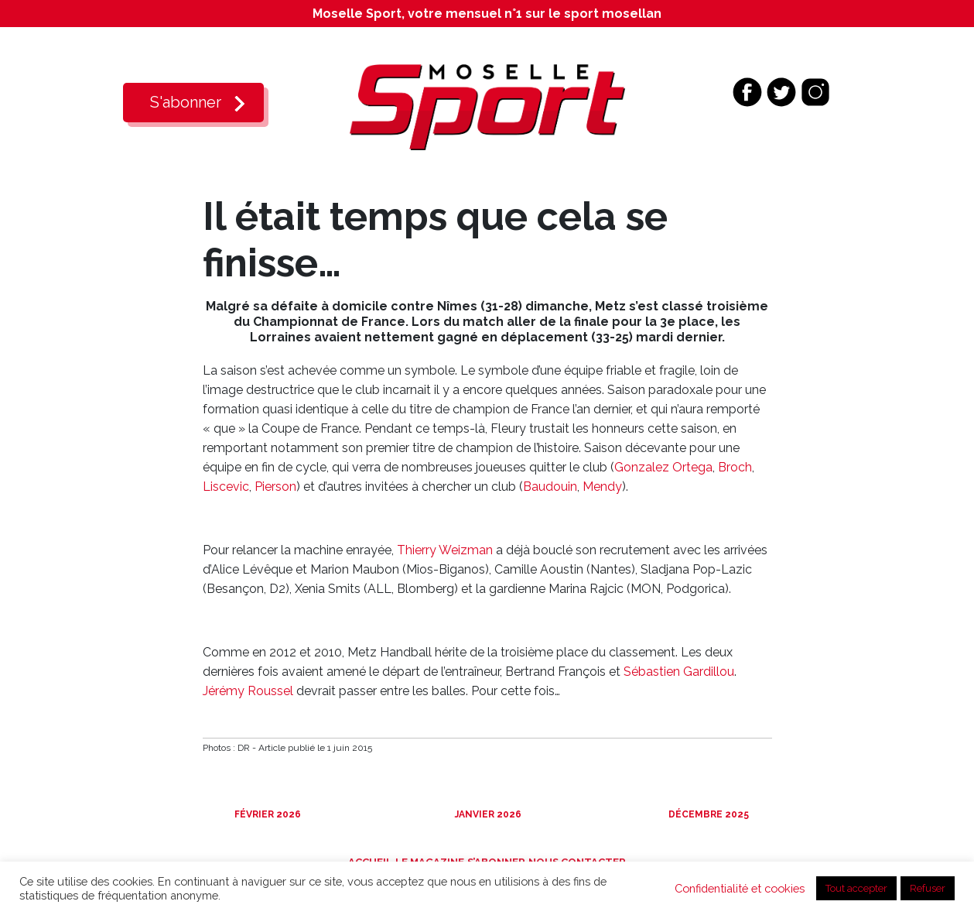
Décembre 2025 (707, 814)
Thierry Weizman (445, 550)
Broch (735, 467)
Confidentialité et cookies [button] (740, 888)
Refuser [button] (927, 888)
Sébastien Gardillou (679, 671)
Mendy (602, 486)
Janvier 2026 (487, 814)
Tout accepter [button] (856, 888)
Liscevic (226, 486)
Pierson (275, 486)
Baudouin (550, 486)
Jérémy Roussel (248, 691)
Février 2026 (266, 814)
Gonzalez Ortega (663, 467)
